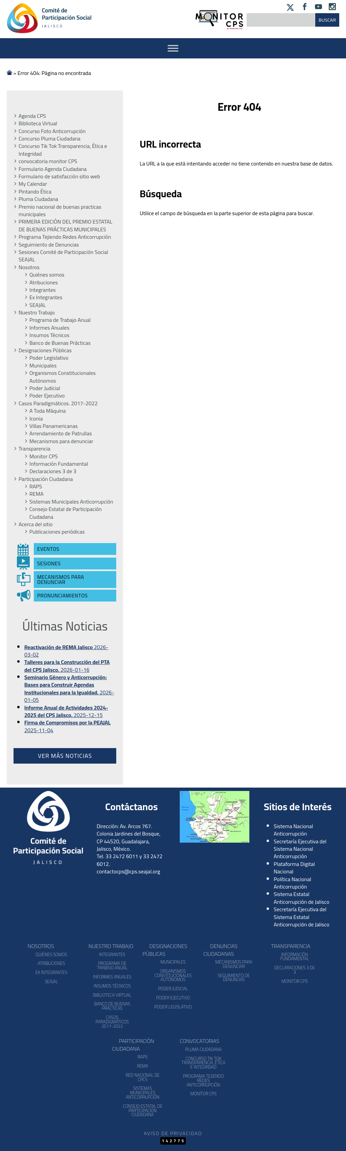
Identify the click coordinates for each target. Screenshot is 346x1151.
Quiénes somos (47, 274)
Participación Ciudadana (46, 479)
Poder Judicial (44, 388)
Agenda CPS (32, 116)
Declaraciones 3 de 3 (52, 471)
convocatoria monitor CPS (48, 161)
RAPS (35, 486)
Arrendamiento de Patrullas (60, 433)
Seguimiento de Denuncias (49, 244)
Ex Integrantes (45, 297)
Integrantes (42, 289)
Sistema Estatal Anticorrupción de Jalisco (301, 897)
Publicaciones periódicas (57, 531)
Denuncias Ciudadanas (220, 949)
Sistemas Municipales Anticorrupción (71, 501)
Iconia (36, 418)
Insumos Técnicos (49, 335)
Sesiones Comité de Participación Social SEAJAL (63, 255)
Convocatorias (199, 1041)
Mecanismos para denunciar (61, 441)
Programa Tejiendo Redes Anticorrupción (65, 236)
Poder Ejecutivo (47, 395)
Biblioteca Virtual (38, 123)
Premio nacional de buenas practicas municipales (60, 210)
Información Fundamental (58, 463)
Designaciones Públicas (45, 350)
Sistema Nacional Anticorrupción (293, 830)
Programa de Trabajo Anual (60, 320)
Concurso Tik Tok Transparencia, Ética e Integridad (63, 149)
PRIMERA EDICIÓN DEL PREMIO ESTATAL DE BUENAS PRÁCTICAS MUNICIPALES (65, 225)
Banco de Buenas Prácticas (60, 343)
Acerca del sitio (36, 524)
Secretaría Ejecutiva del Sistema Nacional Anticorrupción (300, 849)
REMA (36, 493)
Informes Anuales (49, 327)
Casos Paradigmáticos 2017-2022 (112, 1021)
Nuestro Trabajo (37, 312)
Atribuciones (43, 282)
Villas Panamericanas (53, 426)
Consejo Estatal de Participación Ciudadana (65, 512)
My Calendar (33, 183)
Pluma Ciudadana (38, 199)
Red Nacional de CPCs (143, 1077)
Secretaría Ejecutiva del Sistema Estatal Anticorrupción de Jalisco (301, 916)
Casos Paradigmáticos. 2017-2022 (58, 403)
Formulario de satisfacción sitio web (59, 176)
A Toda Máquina (47, 410)
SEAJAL (37, 305)
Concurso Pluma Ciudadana (49, 138)
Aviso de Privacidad (173, 1133)
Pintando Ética (35, 191)
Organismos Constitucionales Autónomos (62, 376)
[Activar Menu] (173, 48)
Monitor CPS (43, 456)
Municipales (42, 365)
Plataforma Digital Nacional (294, 867)
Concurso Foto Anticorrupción (52, 131)
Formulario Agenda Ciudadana (52, 169)
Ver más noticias (65, 755)
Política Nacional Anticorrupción (292, 883)
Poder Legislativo (48, 357)
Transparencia (34, 448)
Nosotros (29, 267)
